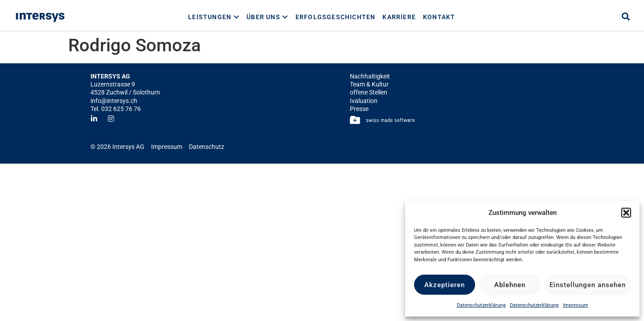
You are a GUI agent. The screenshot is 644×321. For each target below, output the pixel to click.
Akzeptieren (444, 285)
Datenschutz (206, 146)
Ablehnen (509, 285)
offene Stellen (368, 92)
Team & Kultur (369, 84)
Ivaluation (363, 100)
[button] (626, 212)
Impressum (575, 305)
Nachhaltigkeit (370, 76)
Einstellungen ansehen (588, 285)
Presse (359, 108)
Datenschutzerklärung (481, 305)
